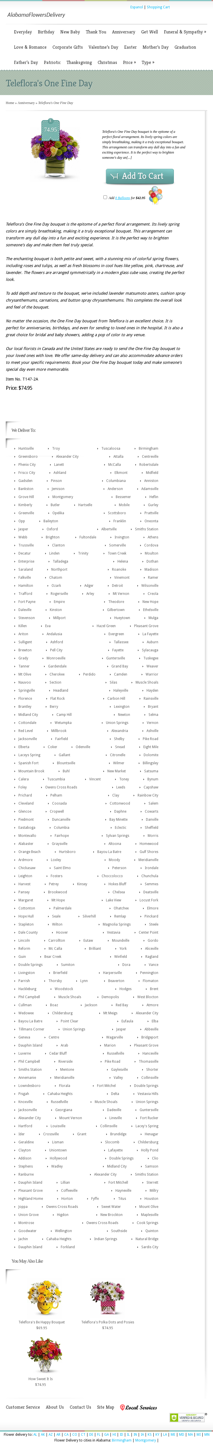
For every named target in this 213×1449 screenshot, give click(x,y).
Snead (120, 747)
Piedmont (26, 820)
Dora (126, 965)
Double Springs (30, 965)
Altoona (115, 844)
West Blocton (147, 997)
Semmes (151, 884)
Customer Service (23, 1407)
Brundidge (118, 1134)
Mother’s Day (155, 47)
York (123, 949)
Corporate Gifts (67, 47)
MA (190, 1435)
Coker (52, 747)
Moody (114, 860)
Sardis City (149, 1247)
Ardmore (25, 860)
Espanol (136, 7)
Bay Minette (118, 820)
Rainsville (151, 699)
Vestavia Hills (148, 1094)
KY (157, 1435)
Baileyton (50, 521)
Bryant (153, 707)
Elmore (152, 908)
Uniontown (58, 1150)
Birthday (46, 32)
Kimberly (25, 505)
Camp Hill (64, 715)
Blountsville (66, 763)
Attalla (118, 457)
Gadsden (25, 481)
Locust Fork (149, 900)
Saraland (25, 570)
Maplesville (149, 1215)
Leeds (120, 787)
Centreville (150, 457)
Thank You (96, 32)
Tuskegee (150, 658)
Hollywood (58, 1158)
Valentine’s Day (103, 47)
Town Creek (117, 553)
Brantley (24, 707)
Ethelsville (150, 610)
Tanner (24, 666)
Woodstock (64, 989)
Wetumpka (63, 723)
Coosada (59, 803)
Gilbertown (116, 610)
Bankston (25, 489)
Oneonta (151, 521)
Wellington (63, 1231)
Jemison (58, 489)
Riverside (65, 1062)
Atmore (152, 1005)
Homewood (149, 844)
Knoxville (25, 1102)
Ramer (153, 578)
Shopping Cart (158, 7)
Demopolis (110, 997)
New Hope (150, 602)
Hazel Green (106, 626)
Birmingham (148, 449)
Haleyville (120, 690)
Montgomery (62, 497)
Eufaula (127, 1021)
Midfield (152, 473)
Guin (22, 957)
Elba (155, 1021)
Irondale (151, 868)
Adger (89, 586)
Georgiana (63, 1110)
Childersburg (62, 1013)
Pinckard (151, 916)
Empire (59, 602)
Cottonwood (120, 803)
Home (10, 103)
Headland (60, 690)
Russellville (115, 1053)
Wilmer (118, 763)
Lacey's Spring (147, 1126)
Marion (110, 1045)
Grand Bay (119, 666)
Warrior (152, 674)
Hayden (152, 690)
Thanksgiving (79, 62)
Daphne (120, 811)
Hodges (125, 989)
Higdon (63, 1215)
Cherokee (57, 674)
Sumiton (68, 965)
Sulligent (25, 642)
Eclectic (120, 828)
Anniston (151, 481)
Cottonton (26, 908)
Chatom (55, 578)
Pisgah (23, 1094)
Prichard (25, 795)
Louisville (58, 1126)
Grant (81, 1134)
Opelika (58, 513)
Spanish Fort (28, 763)
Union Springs (117, 723)
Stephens (25, 1166)
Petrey (54, 884)
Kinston (56, 610)
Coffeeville (69, 1191)
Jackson (91, 1005)
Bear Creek (52, 957)
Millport (59, 618)
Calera (23, 779)
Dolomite (151, 755)
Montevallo (27, 836)
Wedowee (26, 1013)
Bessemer (123, 497)
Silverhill (89, 916)
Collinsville (149, 1078)
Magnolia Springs (117, 924)
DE (91, 1435)
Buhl (66, 771)
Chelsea (119, 892)
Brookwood (57, 892)
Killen (22, 626)
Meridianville (148, 860)
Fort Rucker (149, 1118)
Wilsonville (149, 586)
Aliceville (151, 949)
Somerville (117, 545)
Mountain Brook (31, 771)
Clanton (58, 545)
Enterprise (26, 561)
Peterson (119, 868)
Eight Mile (150, 747)
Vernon (152, 723)
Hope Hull (26, 916)
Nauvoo (24, 682)
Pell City (56, 650)
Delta (115, 1094)
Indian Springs (105, 1239)
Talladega (60, 561)
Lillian (65, 1183)
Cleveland (26, 803)
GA (106, 1435)
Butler (55, 505)
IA (142, 1435)
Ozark (56, 586)
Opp (21, 521)
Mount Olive (148, 1207)
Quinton (151, 1231)
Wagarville (114, 1037)
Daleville (24, 610)
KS (150, 1435)
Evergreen (116, 634)
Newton (124, 715)
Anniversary (123, 32)
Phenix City (27, 465)
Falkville (24, 578)
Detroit (117, 586)
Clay (115, 795)
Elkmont (121, 473)
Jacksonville (27, 739)
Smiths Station (146, 529)
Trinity (83, 553)
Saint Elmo (62, 868)
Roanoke (119, 570)
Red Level (25, 731)
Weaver (152, 666)
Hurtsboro (67, 852)
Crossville (51, 1134)
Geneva (24, 1037)
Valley (118, 1078)
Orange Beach (29, 852)
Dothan (152, 561)
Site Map (105, 1407)
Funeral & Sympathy (185, 32)
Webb (22, 537)
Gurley (153, 505)
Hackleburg (27, 989)
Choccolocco (112, 876)
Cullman (25, 1005)
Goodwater (27, 1231)
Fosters (56, 876)
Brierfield (60, 973)
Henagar (151, 1134)
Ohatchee (121, 908)
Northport (59, 570)
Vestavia (113, 932)
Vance (153, 965)
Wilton (57, 924)
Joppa (23, 1207)
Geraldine (26, 1142)
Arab (64, 1045)
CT (83, 1435)
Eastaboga (26, 828)
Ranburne (26, 1174)
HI (114, 1435)
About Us (55, 1407)
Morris (153, 836)
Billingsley (150, 763)
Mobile (124, 505)
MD (181, 1435)
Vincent (95, 779)
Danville (152, 820)
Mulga (153, 618)
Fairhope (62, 836)
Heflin (153, 497)
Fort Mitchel (106, 1086)
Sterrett (152, 1183)
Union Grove (28, 1215)
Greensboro (28, 457)
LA (165, 1435)
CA (66, 1435)
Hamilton (25, 586)
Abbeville (151, 1029)
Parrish (24, 981)
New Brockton (111, 1215)
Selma (153, 715)
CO (74, 1435)
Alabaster (25, 844)
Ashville (152, 731)
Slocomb (112, 1142)
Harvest (24, 884)
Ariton (23, 634)
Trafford (25, 594)
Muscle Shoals (147, 682)
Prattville (151, 513)
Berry (54, 707)
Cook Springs (147, 1223)
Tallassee (121, 642)
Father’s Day (26, 62)
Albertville (109, 529)
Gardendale (57, 666)
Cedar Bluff (58, 1053)
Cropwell (57, 811)
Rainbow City (148, 795)
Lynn (84, 981)
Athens (153, 537)
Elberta (23, 747)
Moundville (120, 941)
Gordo (153, 941)
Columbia (61, 828)
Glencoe (24, 811)
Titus (122, 1199)
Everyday (23, 32)
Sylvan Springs (117, 836)
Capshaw (151, 787)
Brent (154, 989)
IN (135, 1435)
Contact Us (80, 1407)
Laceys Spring (29, 755)
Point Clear (69, 1021)
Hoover (62, 932)
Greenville (26, 513)
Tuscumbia (56, 779)
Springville (26, 690)
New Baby (70, 32)
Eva (48, 626)
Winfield (120, 957)
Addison (24, 1158)
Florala (64, 1086)
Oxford (52, 529)
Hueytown (122, 618)
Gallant (64, 755)
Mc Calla (55, 949)
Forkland (68, 1247)
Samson (151, 1166)
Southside (119, 1231)
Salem (153, 803)
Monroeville (56, 658)
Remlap (120, 916)
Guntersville (115, 658)
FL (98, 1435)
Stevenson (26, 618)
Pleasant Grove (146, 626)
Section (55, 682)
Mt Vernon (121, 594)
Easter (130, 47)
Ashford (56, 642)
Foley (22, 787)
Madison (151, 570)
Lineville (115, 1118)
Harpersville (112, 973)
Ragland (151, 957)
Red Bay (122, 1005)
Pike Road (150, 739)
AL (35, 1435)
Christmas (107, 62)
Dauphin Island (30, 1045)
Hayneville (123, 1191)
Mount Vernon (70, 1118)
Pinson (56, 481)
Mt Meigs (110, 1013)
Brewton (25, 650)
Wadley (57, 1166)
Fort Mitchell (118, 1183)
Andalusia (54, 634)
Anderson (115, 489)
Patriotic (52, 62)
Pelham (56, 795)
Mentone (67, 1070)
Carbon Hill (116, 699)
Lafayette (115, 1150)
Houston (151, 1199)
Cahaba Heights (60, 1094)
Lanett (59, 465)
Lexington (122, 707)
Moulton (151, 553)
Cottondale (27, 723)
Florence (25, 699)
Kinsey (82, 884)
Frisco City (26, 473)
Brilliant (95, 949)
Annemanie (27, 1078)
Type (148, 62)
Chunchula (149, 876)
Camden (120, 674)
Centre (54, 1037)
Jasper (23, 529)
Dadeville (114, 1110)
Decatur (24, 553)
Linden (54, 553)
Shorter (152, 1070)
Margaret (25, 900)
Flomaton (150, 981)
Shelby (119, 739)
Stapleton (26, 924)
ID (121, 1435)
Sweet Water (111, 1207)
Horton (67, 1199)
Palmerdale (62, 908)
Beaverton (116, 981)
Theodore (116, 602)
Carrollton (56, 941)
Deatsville (150, 892)
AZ (51, 1435)
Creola (153, 594)
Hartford (25, 1126)
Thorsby (55, 981)
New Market (116, 771)
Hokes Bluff (117, 884)
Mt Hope (58, 900)
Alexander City (67, 457)
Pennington (149, 973)
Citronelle (117, 755)
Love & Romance (30, 47)
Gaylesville (119, 1070)
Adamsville (149, 489)
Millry (154, 1191)
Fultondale (87, 537)
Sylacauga (150, 650)
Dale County (28, 932)
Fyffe (95, 1199)
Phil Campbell (29, 997)
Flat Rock (57, 699)
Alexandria (119, 731)
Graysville (59, 844)
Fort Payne (26, 602)
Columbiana (116, 481)
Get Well (149, 32)
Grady (23, 658)
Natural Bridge (147, 1239)
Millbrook (58, 731)
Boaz (54, 1005)
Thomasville (148, 1062)
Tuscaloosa (110, 449)
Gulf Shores (149, 852)
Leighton (25, 876)
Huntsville (26, 449)
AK (43, 1435)
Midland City (28, 715)
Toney (124, 779)
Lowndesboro (29, 1086)
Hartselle (85, 505)
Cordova (151, 545)
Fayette (117, 650)
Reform (24, 949)
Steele (153, 924)
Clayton (24, 1150)
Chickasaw (26, 868)
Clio (155, 1158)
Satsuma (151, 771)
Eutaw (88, 941)
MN (207, 1435)
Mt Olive (24, 674)
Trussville (26, 545)
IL (128, 1435)
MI (199, 1435)
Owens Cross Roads (61, 787)
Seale (56, 916)
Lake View (113, 900)
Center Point (148, 932)
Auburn (152, 642)
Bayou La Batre (109, 852)
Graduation (185, 47)
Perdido (89, 674)
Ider (21, 1134)
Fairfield (61, 739)
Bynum (152, 779)
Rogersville (59, 594)
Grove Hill (26, 497)
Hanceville (150, 1053)
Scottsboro (117, 513)
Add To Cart (142, 176)
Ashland (60, 473)
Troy (56, 449)
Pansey (24, 892)
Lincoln (24, 941)
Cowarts (151, 811)
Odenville (83, 747)
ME (173, 1435)
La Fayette (150, 634)
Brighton (53, 537)
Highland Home (30, 1199)
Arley (90, 594)
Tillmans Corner (31, 1029)
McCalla (114, 465)
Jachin (23, 1239)
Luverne (24, 1053)
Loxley (56, 860)
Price (129, 62)
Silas (113, 682)
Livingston (26, 973)
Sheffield (151, 828)
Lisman (58, 1142)
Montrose (26, 1223)
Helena (122, 561)
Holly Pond (149, 1150)
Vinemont (122, 578)
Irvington (122, 537)
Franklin (119, 521)
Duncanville (61, 820)
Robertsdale (148, 465)
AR (58, 1435)
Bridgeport (149, 1037)
